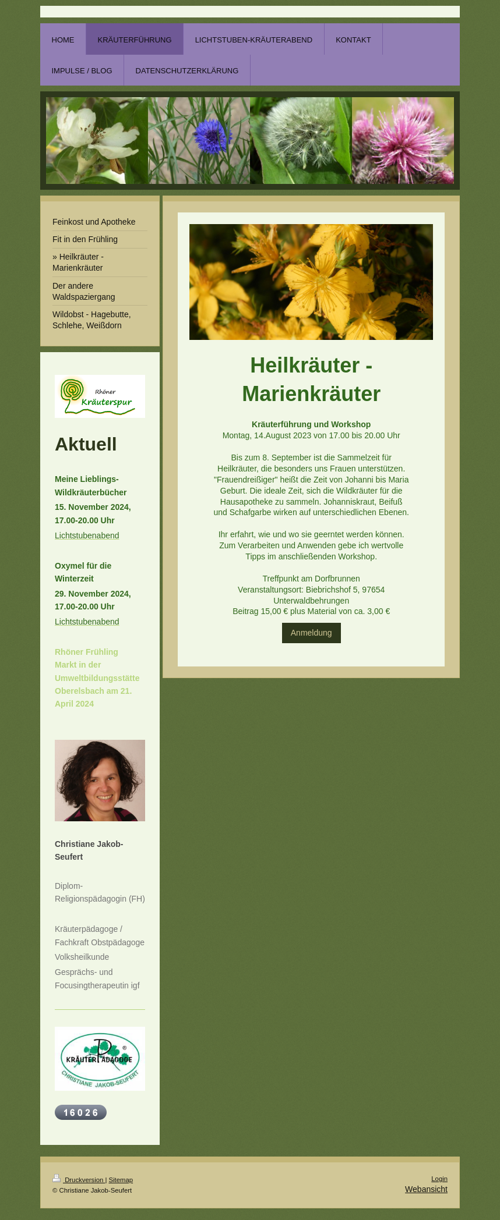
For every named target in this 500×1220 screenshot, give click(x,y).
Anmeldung (311, 632)
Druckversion (78, 1179)
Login (439, 1178)
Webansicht (426, 1189)
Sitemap (121, 1179)
